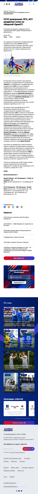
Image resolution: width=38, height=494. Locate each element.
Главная (6, 11)
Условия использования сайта (12, 458)
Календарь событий (27, 467)
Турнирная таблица (9, 470)
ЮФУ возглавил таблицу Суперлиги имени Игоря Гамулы (27, 388)
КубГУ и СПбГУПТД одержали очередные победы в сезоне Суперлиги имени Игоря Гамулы (11, 344)
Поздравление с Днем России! (14, 237)
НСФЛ (10, 37)
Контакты (22, 461)
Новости (11, 11)
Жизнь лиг (21, 470)
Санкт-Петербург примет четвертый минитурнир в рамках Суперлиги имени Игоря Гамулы (27, 344)
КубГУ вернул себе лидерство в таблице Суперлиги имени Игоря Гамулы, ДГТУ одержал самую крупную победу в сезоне (18, 323)
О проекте (27, 458)
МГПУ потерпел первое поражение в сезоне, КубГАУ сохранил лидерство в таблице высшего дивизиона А (18, 367)
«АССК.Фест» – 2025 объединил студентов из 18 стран (18, 224)
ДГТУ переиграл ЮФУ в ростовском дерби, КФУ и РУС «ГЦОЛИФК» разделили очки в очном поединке (10, 388)
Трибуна (12, 477)
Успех (5, 477)
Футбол (18, 37)
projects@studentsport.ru (11, 486)
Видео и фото (15, 467)
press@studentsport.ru (10, 483)
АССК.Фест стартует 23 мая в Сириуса (16, 242)
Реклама (6, 461)
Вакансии (14, 461)
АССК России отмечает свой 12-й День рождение (16, 218)
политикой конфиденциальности (17, 452)
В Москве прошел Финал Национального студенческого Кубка (17, 231)
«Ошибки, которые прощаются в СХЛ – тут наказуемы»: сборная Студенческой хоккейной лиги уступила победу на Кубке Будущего (18, 250)
